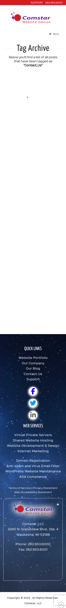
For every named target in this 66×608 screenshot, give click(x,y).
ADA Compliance (33, 477)
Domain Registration (33, 461)
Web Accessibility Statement (33, 492)
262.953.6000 (54, 2)
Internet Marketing (33, 451)
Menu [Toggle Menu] (54, 34)
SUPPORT (37, 2)
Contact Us (33, 374)
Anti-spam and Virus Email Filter (33, 466)
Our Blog (33, 368)
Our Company (33, 363)
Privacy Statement (45, 488)
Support (33, 379)
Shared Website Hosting (33, 440)
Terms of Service (19, 488)
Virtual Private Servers (33, 435)
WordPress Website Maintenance (33, 471)
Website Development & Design (33, 446)
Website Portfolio (33, 358)
